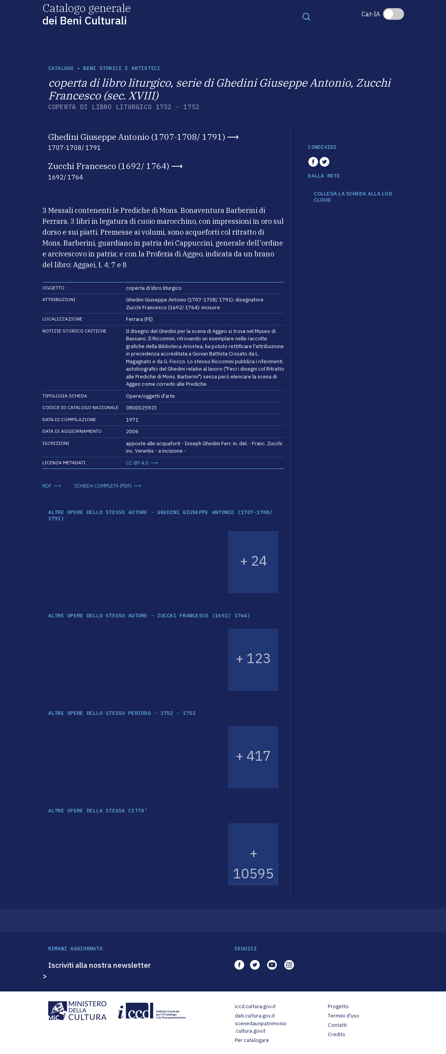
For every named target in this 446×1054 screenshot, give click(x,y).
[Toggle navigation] (306, 16)
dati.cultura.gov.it (255, 1015)
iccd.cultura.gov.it (255, 1006)
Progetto (338, 1006)
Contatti (337, 1025)
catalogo (61, 68)
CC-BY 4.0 (137, 463)
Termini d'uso (343, 1015)
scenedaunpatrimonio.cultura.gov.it (261, 1027)
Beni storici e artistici (121, 68)
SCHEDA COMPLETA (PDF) (103, 486)
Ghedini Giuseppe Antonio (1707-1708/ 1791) (136, 136)
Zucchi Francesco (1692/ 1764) (108, 165)
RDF (47, 486)
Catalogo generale (86, 14)
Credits (336, 1034)
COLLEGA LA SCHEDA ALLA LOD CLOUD (353, 197)
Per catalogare (252, 1040)
